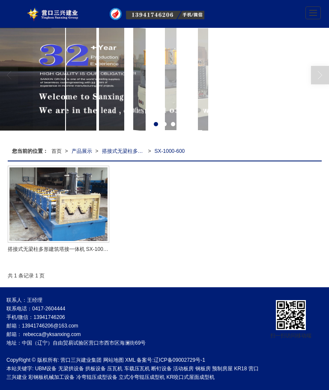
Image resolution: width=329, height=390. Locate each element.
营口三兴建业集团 (81, 360)
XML (130, 360)
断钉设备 (161, 369)
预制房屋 (222, 369)
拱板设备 (95, 369)
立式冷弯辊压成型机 (142, 377)
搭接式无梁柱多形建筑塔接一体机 (125, 151)
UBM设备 (46, 369)
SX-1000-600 (170, 151)
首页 (56, 151)
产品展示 (82, 151)
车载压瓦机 (137, 369)
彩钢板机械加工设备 (51, 377)
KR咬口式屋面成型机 (190, 377)
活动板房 (183, 369)
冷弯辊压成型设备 (96, 377)
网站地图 (113, 360)
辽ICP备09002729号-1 (179, 360)
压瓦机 (115, 369)
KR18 (240, 369)
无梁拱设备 (71, 369)
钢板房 (203, 369)
